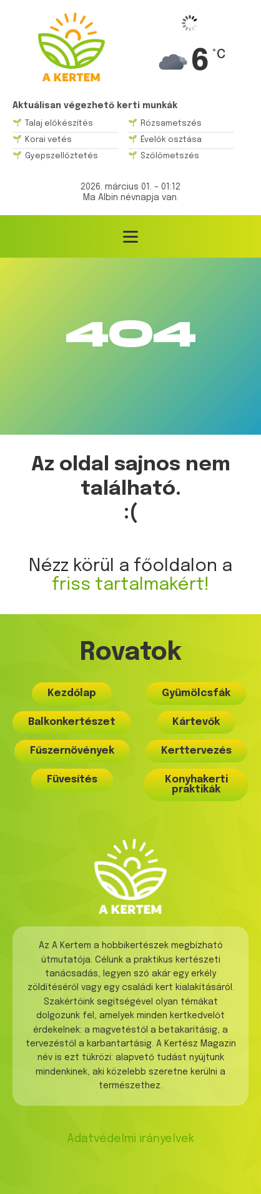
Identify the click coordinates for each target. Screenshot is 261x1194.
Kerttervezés (196, 751)
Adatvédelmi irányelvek (130, 1139)
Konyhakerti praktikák (196, 784)
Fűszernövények (72, 751)
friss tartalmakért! (130, 585)
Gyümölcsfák (196, 693)
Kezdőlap (71, 693)
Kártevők (196, 722)
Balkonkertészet (72, 722)
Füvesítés (72, 779)
